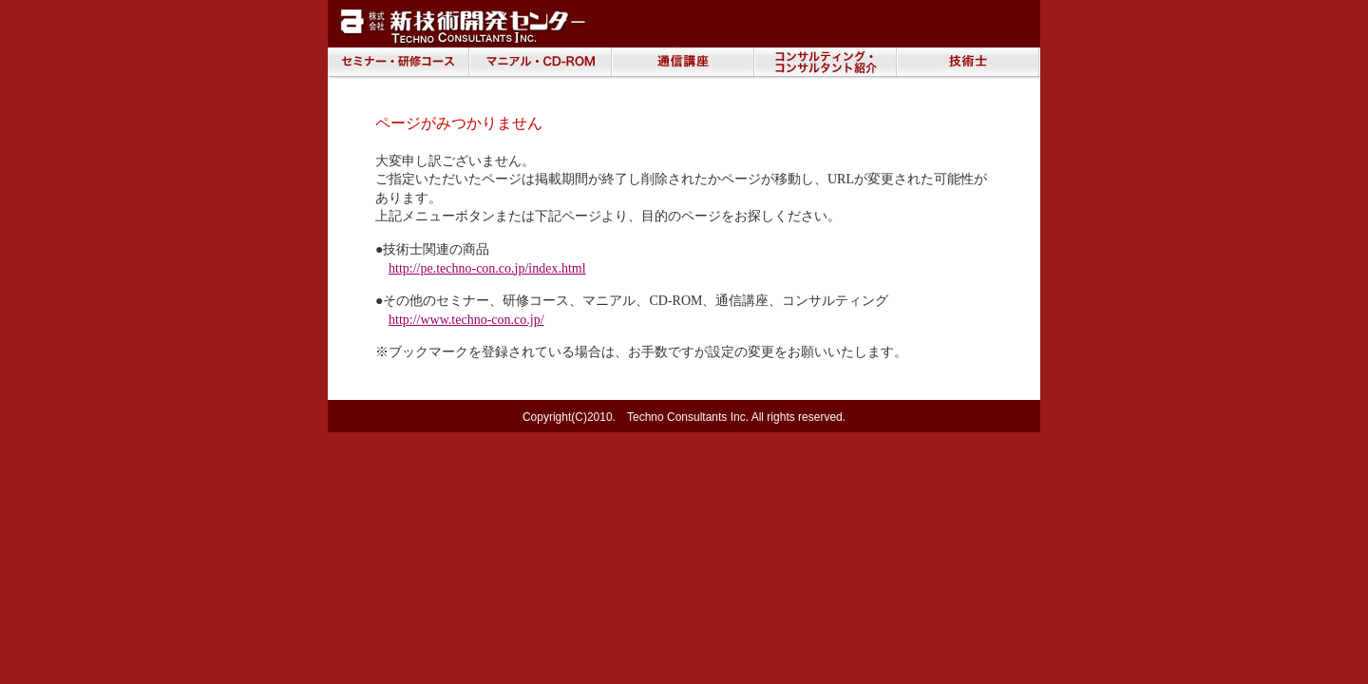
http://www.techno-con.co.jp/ (466, 320)
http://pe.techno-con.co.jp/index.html (487, 268)
